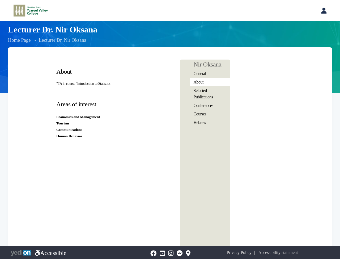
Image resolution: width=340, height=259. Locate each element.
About (199, 82)
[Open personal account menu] (324, 11)
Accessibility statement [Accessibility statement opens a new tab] (278, 252)
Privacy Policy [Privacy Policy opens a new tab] (239, 252)
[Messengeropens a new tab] (180, 253)
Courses (200, 114)
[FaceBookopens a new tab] (153, 253)
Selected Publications (203, 93)
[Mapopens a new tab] (188, 253)
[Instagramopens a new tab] (171, 253)
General (200, 73)
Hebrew (200, 122)
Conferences (203, 105)
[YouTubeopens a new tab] (162, 253)
